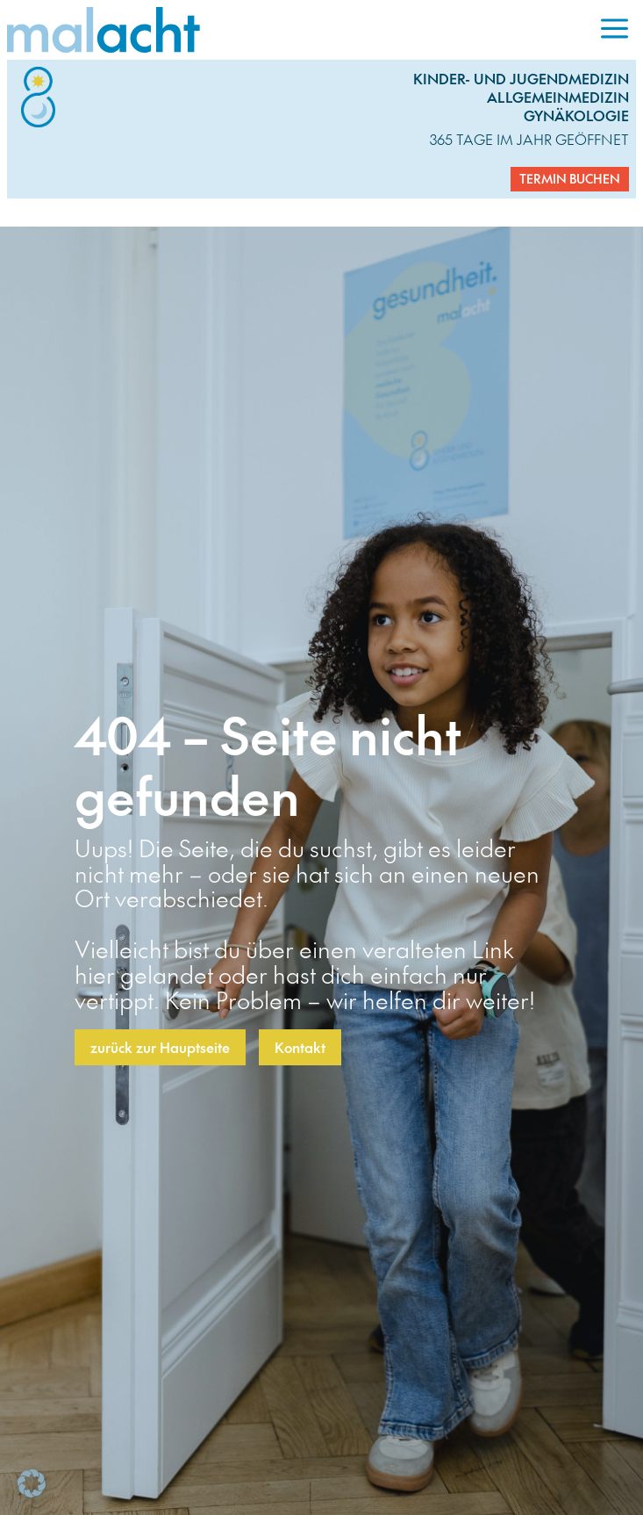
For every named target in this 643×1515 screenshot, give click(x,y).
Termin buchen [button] (569, 178)
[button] (31, 1483)
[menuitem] (614, 30)
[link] (299, 30)
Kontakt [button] (300, 1047)
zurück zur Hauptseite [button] (160, 1047)
